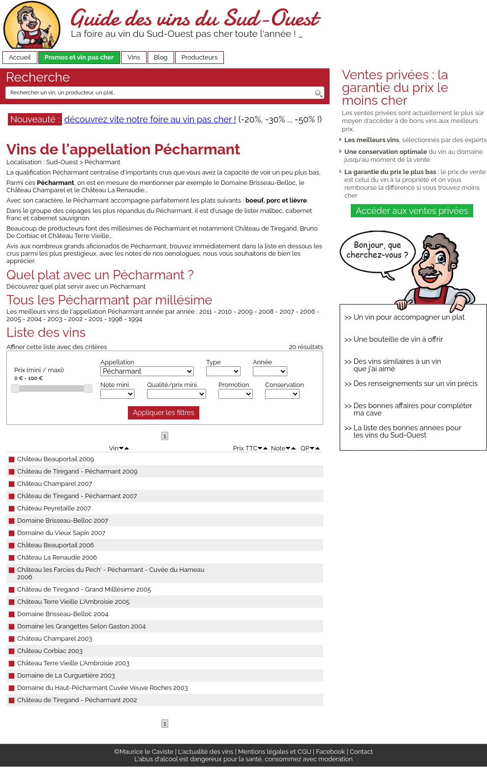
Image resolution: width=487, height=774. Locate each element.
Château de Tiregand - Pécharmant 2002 (77, 700)
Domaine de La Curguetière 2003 (66, 675)
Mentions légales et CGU (274, 751)
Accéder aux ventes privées (412, 211)
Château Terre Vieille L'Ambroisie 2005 (73, 601)
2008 (266, 311)
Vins (133, 57)
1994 (135, 319)
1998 (116, 319)
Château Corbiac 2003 (50, 651)
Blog (161, 57)
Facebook (330, 751)
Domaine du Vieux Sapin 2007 (61, 532)
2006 (307, 311)
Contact (361, 751)
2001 (95, 319)
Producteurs (200, 57)
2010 (225, 311)
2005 (13, 319)
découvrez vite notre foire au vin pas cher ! (150, 119)
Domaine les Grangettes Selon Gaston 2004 (81, 626)
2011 (205, 311)
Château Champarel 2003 (54, 638)
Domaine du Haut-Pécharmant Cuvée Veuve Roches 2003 (102, 687)
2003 (55, 319)
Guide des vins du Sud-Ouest (192, 17)
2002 (75, 319)
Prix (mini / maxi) (38, 370)
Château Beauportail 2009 (55, 459)
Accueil (20, 57)
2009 (245, 311)
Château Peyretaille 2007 (54, 508)
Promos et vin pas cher (79, 57)
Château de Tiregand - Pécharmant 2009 (77, 471)
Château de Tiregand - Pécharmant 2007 (77, 496)
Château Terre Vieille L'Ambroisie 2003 (73, 663)
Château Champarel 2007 (54, 483)
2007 (286, 311)
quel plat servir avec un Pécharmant (93, 286)
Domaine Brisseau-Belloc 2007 (62, 520)
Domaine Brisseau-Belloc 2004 (62, 614)
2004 (34, 319)
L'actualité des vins (205, 751)
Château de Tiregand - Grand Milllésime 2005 (84, 589)
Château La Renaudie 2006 (57, 557)
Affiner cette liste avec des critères (56, 347)
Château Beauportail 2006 (55, 545)
